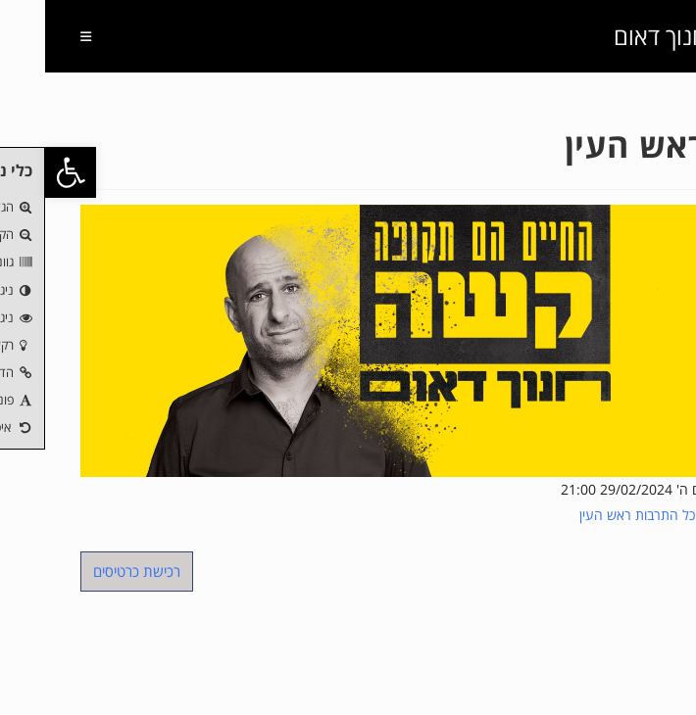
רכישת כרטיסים (91, 571)
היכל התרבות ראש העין (598, 514)
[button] (25, 172)
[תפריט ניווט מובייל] (48, 36)
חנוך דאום (615, 36)
